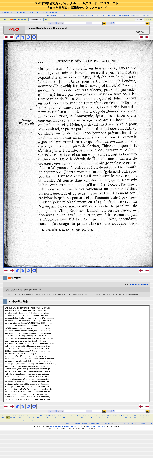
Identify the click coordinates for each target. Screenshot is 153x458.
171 (143, 415)
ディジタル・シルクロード (9, 12)
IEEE (41, 290)
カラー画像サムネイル (54, 16)
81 (65, 415)
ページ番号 (72, 16)
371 (28, 420)
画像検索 (84, 423)
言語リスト (108, 423)
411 (63, 420)
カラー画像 (111, 16)
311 (126, 417)
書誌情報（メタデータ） (86, 16)
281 (100, 417)
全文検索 (111, 23)
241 (64, 417)
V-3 (43, 12)
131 (108, 415)
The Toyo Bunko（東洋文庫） (96, 426)
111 (91, 415)
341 (2, 420)
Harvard (33, 290)
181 (4, 417)
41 (33, 415)
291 (108, 417)
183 (11, 417)
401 (54, 420)
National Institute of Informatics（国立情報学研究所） (66, 426)
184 (14, 417)
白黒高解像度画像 (51, 12)
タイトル (71, 23)
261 (82, 417)
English (148, 19)
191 (20, 417)
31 (25, 415)
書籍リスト (69, 423)
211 (38, 417)
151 (126, 415)
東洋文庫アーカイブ (26, 12)
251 (73, 417)
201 (29, 417)
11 (8, 415)
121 (99, 415)
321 (135, 417)
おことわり (135, 423)
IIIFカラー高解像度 (18, 19)
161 (135, 415)
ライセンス (127, 423)
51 (41, 415)
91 (73, 415)
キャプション (101, 16)
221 (47, 417)
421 (72, 420)
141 (117, 415)
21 (16, 415)
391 (46, 420)
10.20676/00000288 (138, 284)
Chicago (20, 290)
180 (2, 417)
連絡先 (143, 423)
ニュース (149, 423)
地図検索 (92, 423)
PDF (47, 19)
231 (56, 417)
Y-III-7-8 (37, 12)
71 (57, 415)
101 (82, 415)
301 (117, 417)
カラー (4, 19)
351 (10, 420)
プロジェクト (117, 423)
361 (19, 420)
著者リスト (99, 423)
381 (37, 420)
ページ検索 (53, 23)
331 (144, 417)
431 (81, 420)
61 (49, 415)
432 (83, 420)
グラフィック (146, 16)
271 (91, 417)
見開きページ (135, 16)
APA (27, 290)
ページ (94, 23)
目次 (65, 16)
